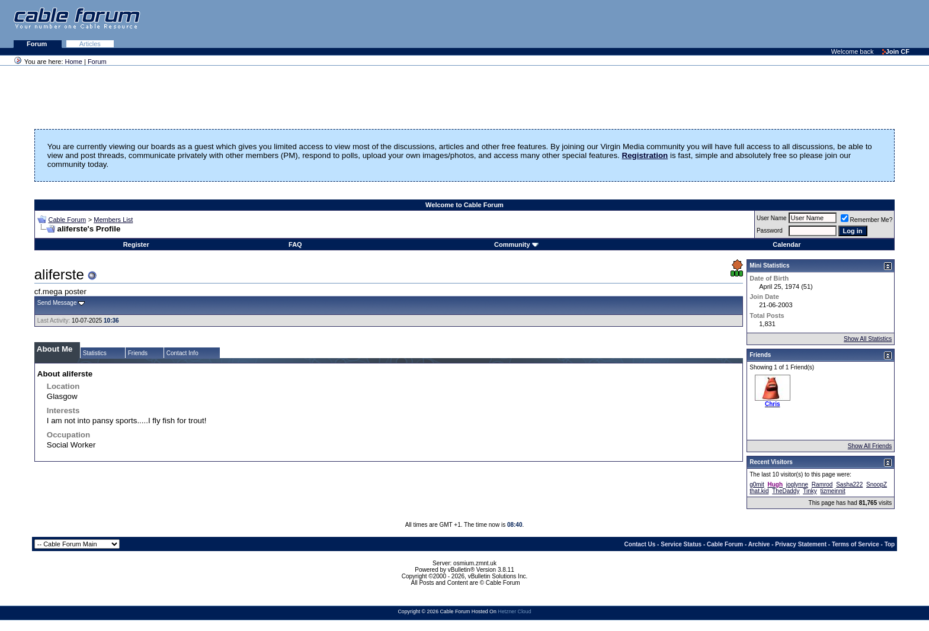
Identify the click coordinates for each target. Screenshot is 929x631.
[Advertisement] (784, 23)
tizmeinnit (833, 491)
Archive (759, 544)
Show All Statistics (868, 339)
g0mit (756, 484)
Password (770, 230)
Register (136, 244)
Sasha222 (849, 484)
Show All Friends (870, 446)
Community (516, 244)
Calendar (786, 244)
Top (890, 544)
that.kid (758, 491)
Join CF (895, 51)
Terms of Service (855, 544)
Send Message (57, 303)
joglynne (797, 484)
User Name (772, 218)
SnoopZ (876, 484)
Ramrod (822, 484)
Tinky (810, 491)
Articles (90, 43)
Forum (38, 43)
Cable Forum (67, 219)
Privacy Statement (801, 544)
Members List (113, 219)
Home (73, 61)
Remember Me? (867, 220)
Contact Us (640, 544)
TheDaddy (785, 491)
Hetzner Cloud (514, 611)
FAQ (295, 244)
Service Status (681, 544)
